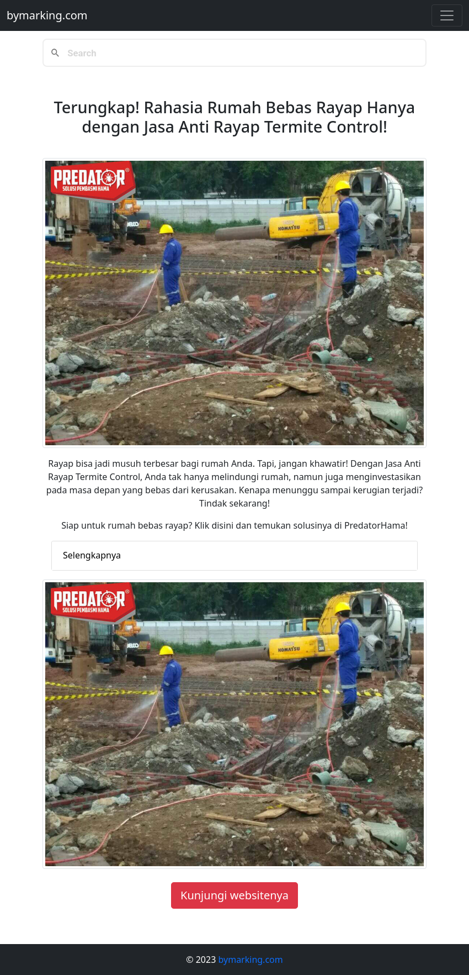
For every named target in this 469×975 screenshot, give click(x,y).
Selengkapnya (92, 555)
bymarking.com (47, 15)
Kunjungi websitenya (234, 895)
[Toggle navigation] (446, 15)
